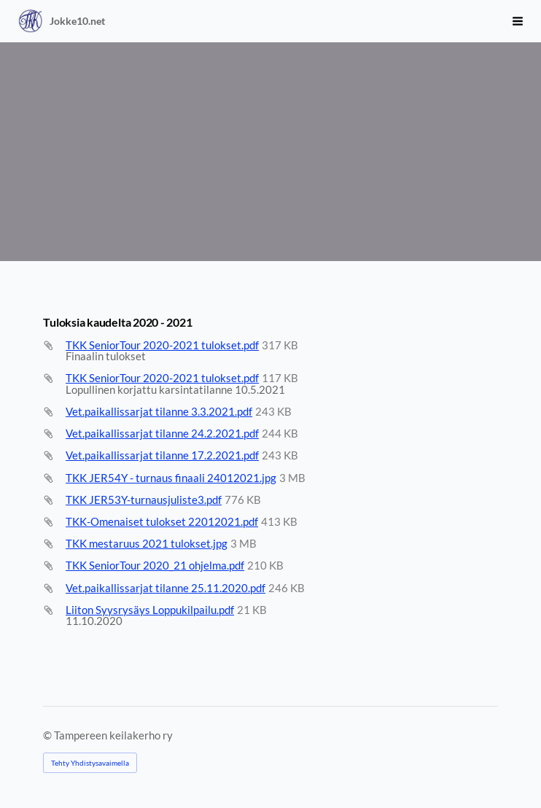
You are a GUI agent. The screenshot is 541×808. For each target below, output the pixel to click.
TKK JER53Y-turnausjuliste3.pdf (144, 499)
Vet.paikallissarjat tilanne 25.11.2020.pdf (165, 587)
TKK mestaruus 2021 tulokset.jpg (146, 543)
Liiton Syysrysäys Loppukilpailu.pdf (150, 609)
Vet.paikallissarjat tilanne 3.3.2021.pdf (159, 411)
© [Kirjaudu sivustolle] (48, 735)
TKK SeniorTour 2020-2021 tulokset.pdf (162, 344)
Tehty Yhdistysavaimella (90, 762)
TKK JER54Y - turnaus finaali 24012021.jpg (171, 477)
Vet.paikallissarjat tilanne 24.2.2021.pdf (162, 433)
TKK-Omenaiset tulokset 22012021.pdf (162, 521)
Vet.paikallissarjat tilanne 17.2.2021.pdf (162, 455)
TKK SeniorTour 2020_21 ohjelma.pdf (155, 565)
